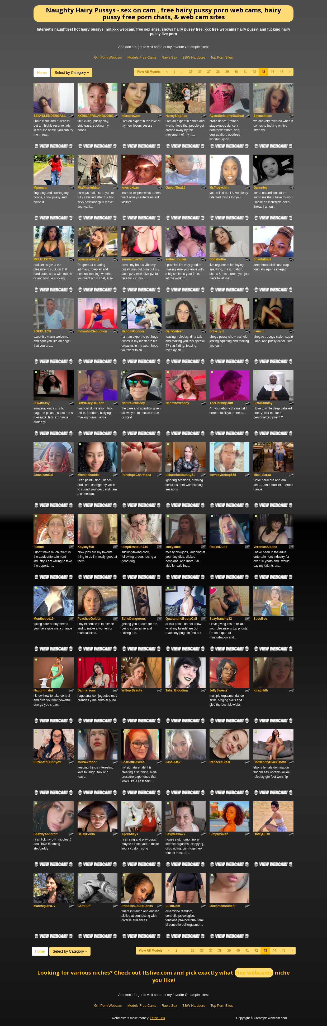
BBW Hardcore (193, 57)
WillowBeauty (131, 690)
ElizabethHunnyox (47, 762)
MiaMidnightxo (89, 187)
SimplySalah (219, 834)
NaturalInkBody (133, 403)
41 (245, 72)
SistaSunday (262, 403)
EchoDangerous (133, 619)
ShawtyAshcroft (46, 834)
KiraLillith (260, 690)
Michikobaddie (88, 475)
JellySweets (219, 690)
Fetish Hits (157, 1018)
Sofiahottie (218, 259)
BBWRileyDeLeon (91, 403)
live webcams (254, 972)
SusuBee (260, 619)
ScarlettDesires (132, 762)
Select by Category (72, 72)
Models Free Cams (142, 57)
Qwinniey (260, 187)
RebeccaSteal (220, 762)
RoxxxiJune (218, 547)
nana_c (258, 331)
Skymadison (262, 116)
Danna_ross (87, 690)
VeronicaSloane (265, 547)
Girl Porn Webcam (108, 57)
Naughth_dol (43, 690)
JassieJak (173, 762)
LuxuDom (172, 906)
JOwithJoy (42, 403)
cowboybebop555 (223, 475)
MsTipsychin (219, 187)
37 (209, 72)
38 (218, 72)
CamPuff (84, 906)
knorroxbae (130, 187)
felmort (39, 547)
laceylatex (173, 547)
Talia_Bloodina (176, 690)
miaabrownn (130, 116)
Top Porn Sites (222, 57)
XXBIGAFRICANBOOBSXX (97, 116)
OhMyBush (261, 834)
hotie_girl (217, 331)
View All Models (148, 72)
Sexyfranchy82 (221, 619)
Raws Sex (169, 57)
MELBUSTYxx (44, 259)
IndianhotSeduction (92, 331)
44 (272, 72)
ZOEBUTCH (42, 331)
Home (42, 72)
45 (281, 72)
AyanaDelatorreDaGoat (227, 116)
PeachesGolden (89, 619)
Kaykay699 (86, 547)
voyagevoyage (88, 259)
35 (190, 72)
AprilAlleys (129, 834)
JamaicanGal (43, 475)
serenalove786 (132, 259)
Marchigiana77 (44, 906)
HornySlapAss (176, 116)
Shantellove (262, 259)
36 (199, 72)
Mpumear (41, 187)
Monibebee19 (44, 619)
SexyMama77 (175, 834)
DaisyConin (86, 834)
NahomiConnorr (133, 331)
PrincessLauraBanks (137, 906)
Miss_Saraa (262, 475)
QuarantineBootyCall (181, 619)
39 (227, 72)
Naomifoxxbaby (177, 403)
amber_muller (175, 259)
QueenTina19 (175, 187)
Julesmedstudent (223, 906)
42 (254, 72)
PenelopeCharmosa (136, 475)
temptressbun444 (134, 547)
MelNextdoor (87, 762)
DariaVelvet (174, 331)
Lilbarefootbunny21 (180, 475)
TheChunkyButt (221, 403)
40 (236, 72)
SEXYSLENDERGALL (50, 116)
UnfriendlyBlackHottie (269, 762)
